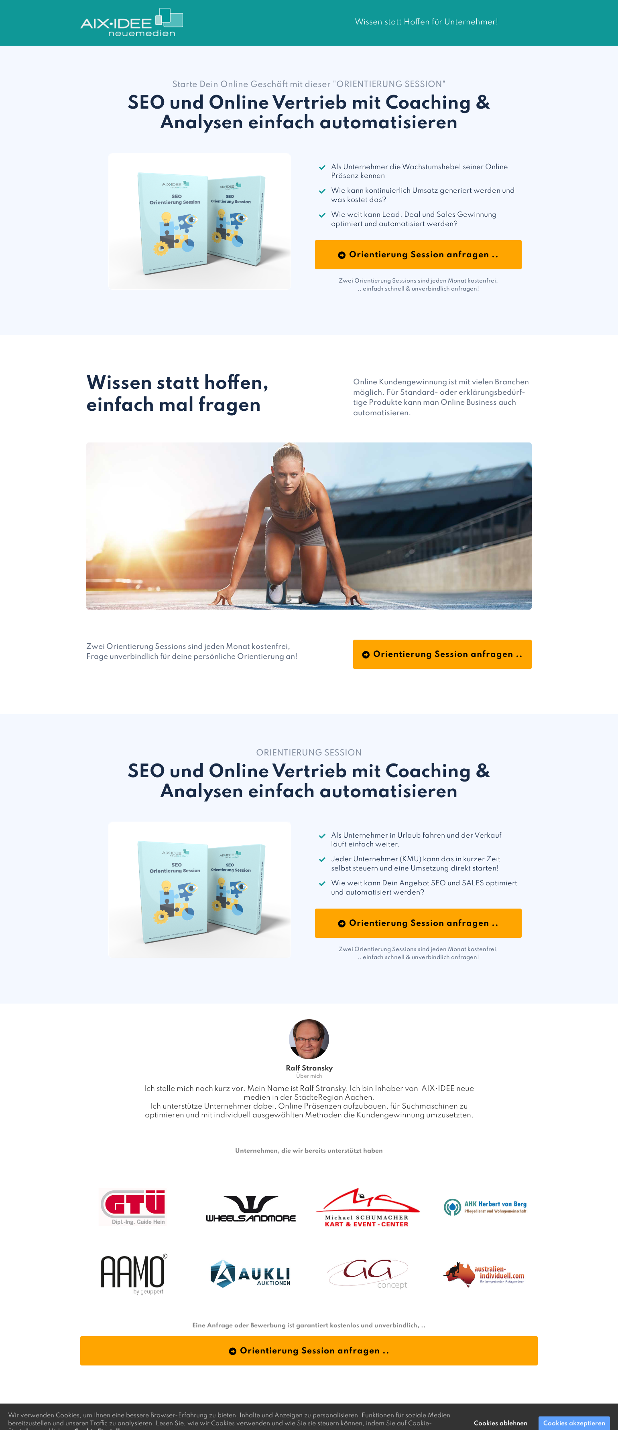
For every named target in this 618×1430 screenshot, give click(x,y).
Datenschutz (365, 1409)
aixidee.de (395, 1409)
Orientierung (302, 1409)
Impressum (334, 1409)
